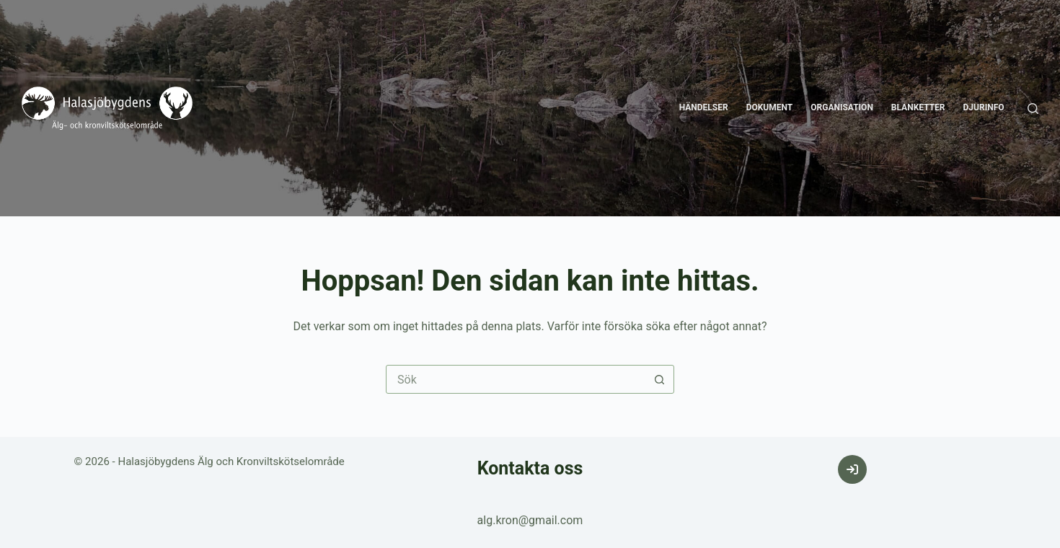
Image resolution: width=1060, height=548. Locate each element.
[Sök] (1033, 108)
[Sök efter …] (516, 379)
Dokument (769, 107)
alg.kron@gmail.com (530, 520)
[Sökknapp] (659, 379)
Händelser (703, 107)
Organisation (842, 107)
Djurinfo (983, 107)
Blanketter (918, 107)
